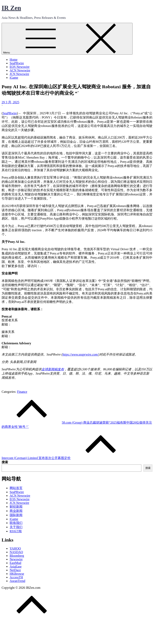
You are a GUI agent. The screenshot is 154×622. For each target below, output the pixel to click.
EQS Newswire (19, 66)
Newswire (16, 559)
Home (13, 59)
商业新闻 (16, 510)
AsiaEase (16, 566)
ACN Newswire (20, 70)
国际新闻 (16, 515)
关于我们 (16, 527)
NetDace (15, 570)
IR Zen (11, 7)
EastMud (15, 563)
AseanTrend (17, 581)
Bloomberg (17, 555)
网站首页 (16, 488)
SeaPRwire (17, 63)
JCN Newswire (19, 74)
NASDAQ (16, 552)
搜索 (5, 462)
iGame (14, 77)
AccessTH (16, 577)
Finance (22, 391)
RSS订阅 (16, 531)
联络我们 (16, 523)
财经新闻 (16, 506)
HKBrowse (17, 573)
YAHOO (15, 548)
